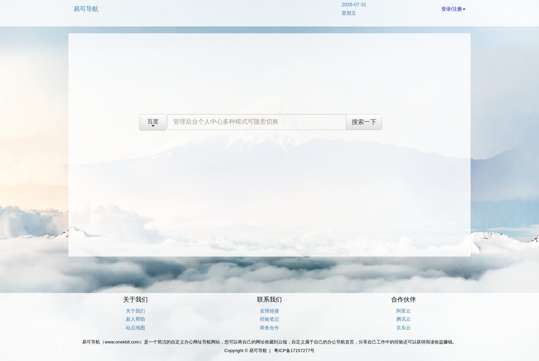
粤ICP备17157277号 (294, 350)
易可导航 (86, 8)
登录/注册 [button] (453, 9)
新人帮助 (135, 319)
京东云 (403, 327)
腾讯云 (403, 319)
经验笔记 (269, 319)
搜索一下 (364, 122)
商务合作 (269, 327)
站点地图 (135, 327)
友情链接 (269, 311)
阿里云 (403, 311)
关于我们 (135, 311)
